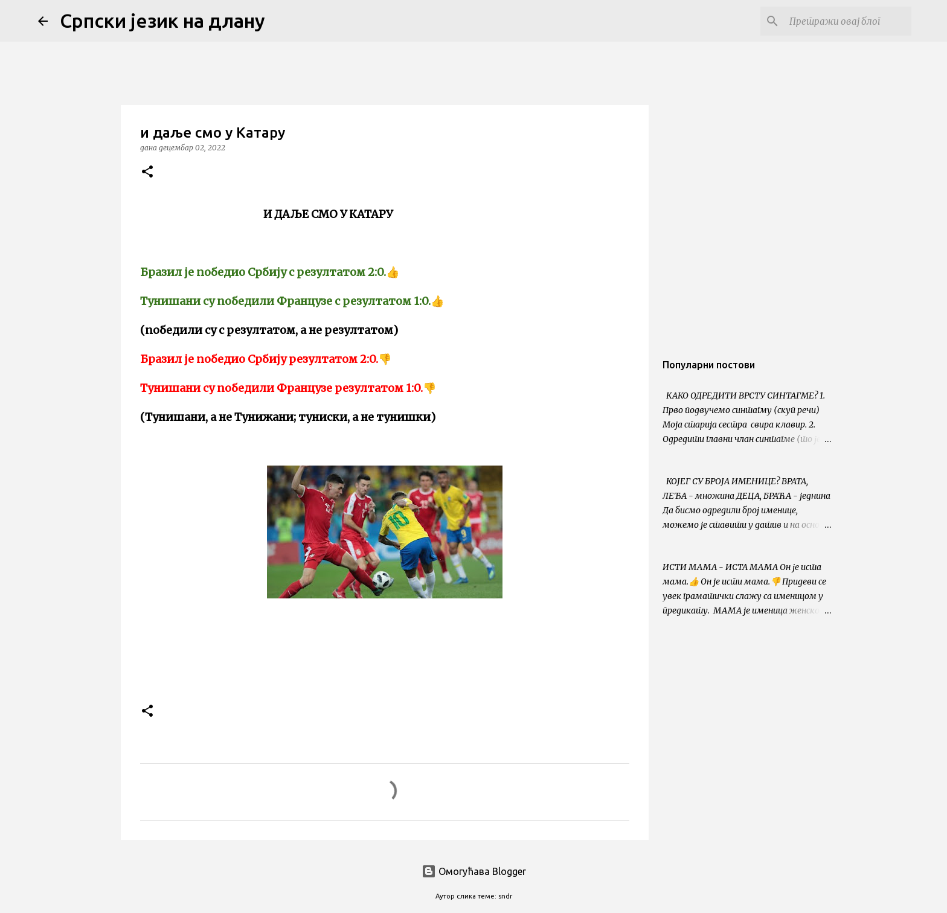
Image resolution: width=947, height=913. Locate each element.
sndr (505, 896)
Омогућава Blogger (474, 871)
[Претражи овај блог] (848, 21)
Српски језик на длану (162, 20)
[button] (147, 172)
